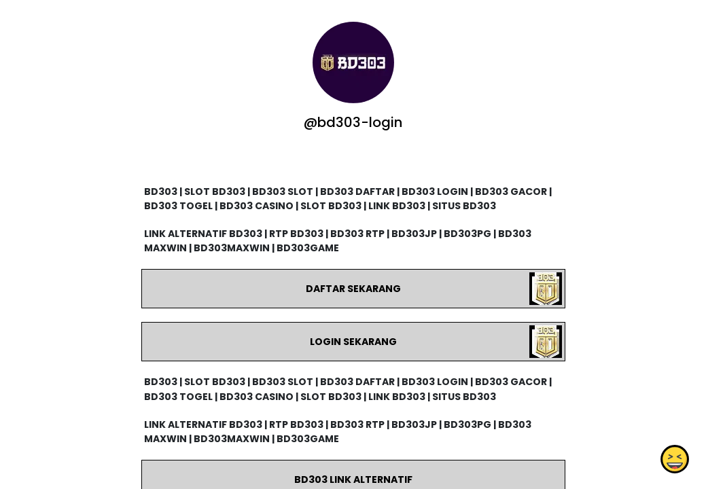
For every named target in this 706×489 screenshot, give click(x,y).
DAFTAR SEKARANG (352, 288)
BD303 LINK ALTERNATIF (353, 479)
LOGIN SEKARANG (352, 341)
